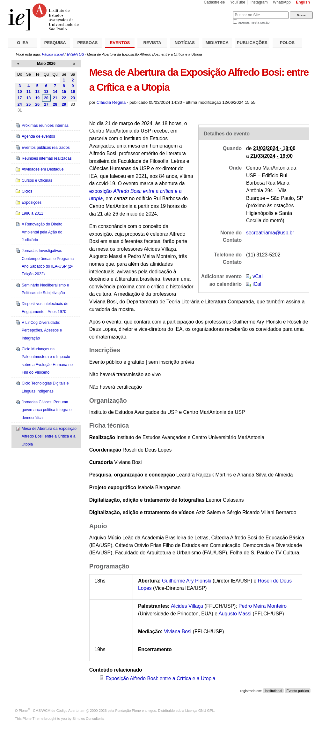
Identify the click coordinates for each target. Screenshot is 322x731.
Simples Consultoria (88, 718)
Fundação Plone (128, 710)
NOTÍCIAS (185, 42)
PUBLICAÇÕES (252, 42)
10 (20, 91)
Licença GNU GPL (199, 710)
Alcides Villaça (187, 606)
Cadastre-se (214, 2)
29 (64, 104)
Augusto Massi (234, 613)
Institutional (273, 691)
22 (64, 98)
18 (28, 98)
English (303, 2)
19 (37, 98)
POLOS (287, 42)
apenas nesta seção (253, 22)
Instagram (259, 2)
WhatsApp (282, 2)
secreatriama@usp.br (270, 232)
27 (46, 104)
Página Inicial (52, 54)
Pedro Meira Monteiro (262, 606)
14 (55, 91)
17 (20, 98)
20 (46, 98)
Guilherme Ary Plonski (186, 580)
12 (37, 91)
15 (64, 91)
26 (37, 104)
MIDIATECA (217, 42)
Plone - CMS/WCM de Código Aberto (49, 710)
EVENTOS (120, 42)
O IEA (22, 42)
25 (28, 104)
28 (55, 104)
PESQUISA (55, 42)
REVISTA (152, 42)
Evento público (298, 691)
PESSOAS (87, 42)
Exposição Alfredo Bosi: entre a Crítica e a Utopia (160, 678)
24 (20, 104)
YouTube (237, 2)
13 (46, 91)
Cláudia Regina (111, 102)
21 (55, 98)
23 (72, 98)
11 (28, 91)
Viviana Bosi (177, 631)
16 (72, 91)
